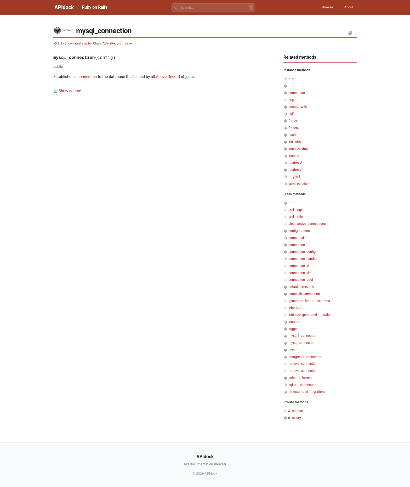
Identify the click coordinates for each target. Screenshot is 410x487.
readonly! (295, 163)
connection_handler (302, 259)
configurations (299, 231)
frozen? (293, 128)
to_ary (296, 418)
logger (293, 329)
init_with (294, 142)
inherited (294, 308)
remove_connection (302, 364)
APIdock (64, 7)
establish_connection (304, 294)
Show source (70, 90)
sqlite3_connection (302, 385)
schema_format (300, 378)
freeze (293, 121)
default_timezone (301, 287)
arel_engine (296, 210)
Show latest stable (78, 43)
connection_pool (300, 280)
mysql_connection (301, 343)
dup (291, 100)
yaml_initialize (298, 184)
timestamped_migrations (307, 392)
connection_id (298, 266)
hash (292, 135)
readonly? (295, 170)
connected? (297, 238)
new (291, 350)
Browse (324, 7)
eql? (291, 114)
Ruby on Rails (94, 7)
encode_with (297, 107)
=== (291, 203)
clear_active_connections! (307, 224)
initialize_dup (298, 149)
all (153, 76)
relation (297, 411)
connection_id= (299, 273)
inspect (293, 156)
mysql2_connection (302, 336)
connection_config (302, 252)
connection (87, 76)
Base (128, 43)
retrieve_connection (302, 371)
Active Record (168, 76)
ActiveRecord (111, 43)
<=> (291, 79)
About (347, 7)
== (290, 86)
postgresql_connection (305, 357)
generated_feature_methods (309, 301)
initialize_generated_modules (309, 315)
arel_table (295, 217)
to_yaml (294, 177)
